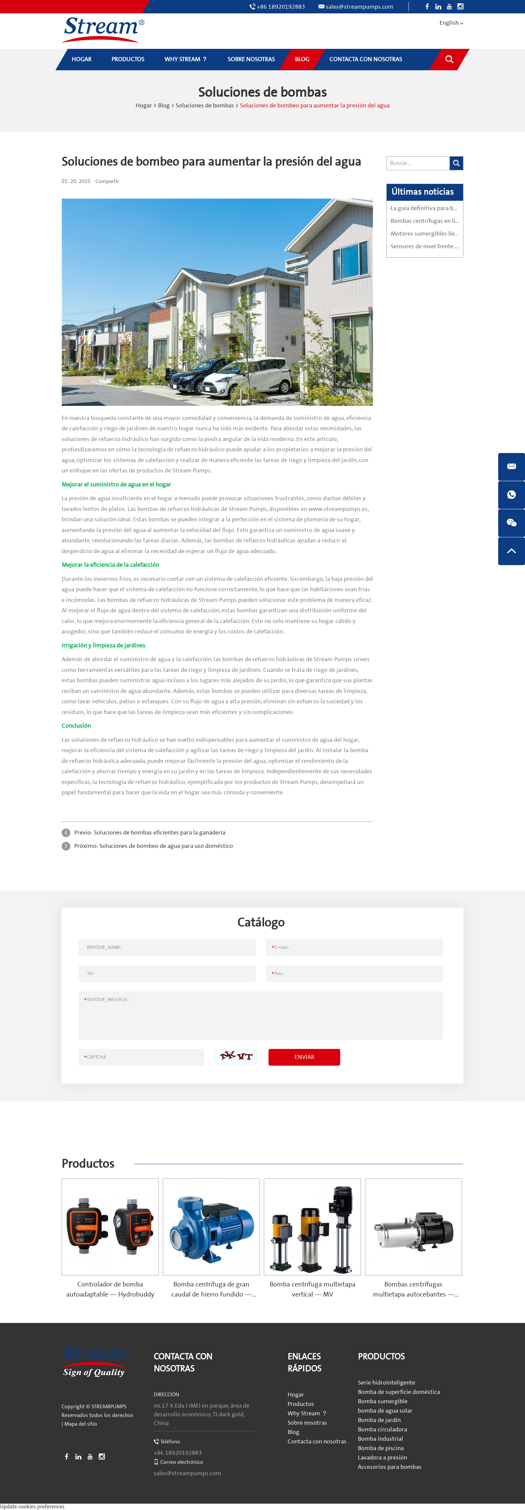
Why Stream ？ (307, 1413)
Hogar (144, 105)
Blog (164, 105)
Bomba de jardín (379, 1420)
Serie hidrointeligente (386, 1382)
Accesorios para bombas (390, 1467)
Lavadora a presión (382, 1457)
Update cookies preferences (32, 1507)
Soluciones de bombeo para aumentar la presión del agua (315, 105)
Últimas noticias (422, 192)
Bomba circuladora (382, 1429)
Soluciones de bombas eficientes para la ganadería (159, 832)
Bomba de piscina (381, 1448)
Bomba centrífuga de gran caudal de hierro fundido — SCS (211, 1294)
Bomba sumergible (382, 1401)
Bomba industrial (380, 1438)
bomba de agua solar (385, 1410)
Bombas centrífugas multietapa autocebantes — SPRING (413, 1294)
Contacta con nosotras (317, 1441)
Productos (88, 1164)
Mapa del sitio (80, 1424)
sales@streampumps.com (359, 6)
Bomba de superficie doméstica (399, 1392)
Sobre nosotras (307, 1422)
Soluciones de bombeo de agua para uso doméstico (166, 846)
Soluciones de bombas (205, 105)
